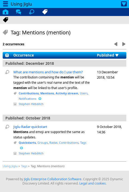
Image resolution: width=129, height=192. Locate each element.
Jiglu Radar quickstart (30, 126)
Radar (53, 143)
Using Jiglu (10, 166)
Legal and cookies (92, 183)
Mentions (47, 93)
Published (105, 55)
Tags (83, 143)
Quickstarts (27, 143)
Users (84, 93)
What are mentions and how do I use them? (48, 72)
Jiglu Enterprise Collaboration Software (52, 179)
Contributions (29, 93)
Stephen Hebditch (31, 104)
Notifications (27, 99)
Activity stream (67, 93)
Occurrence (23, 55)
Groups (42, 143)
